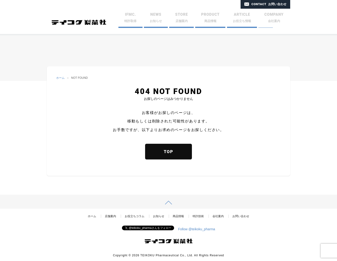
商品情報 (178, 216)
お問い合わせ (240, 216)
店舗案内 (110, 216)
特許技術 (198, 216)
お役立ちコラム (134, 216)
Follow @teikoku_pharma (196, 229)
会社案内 (218, 216)
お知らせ (158, 216)
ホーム (60, 77)
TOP (168, 151)
